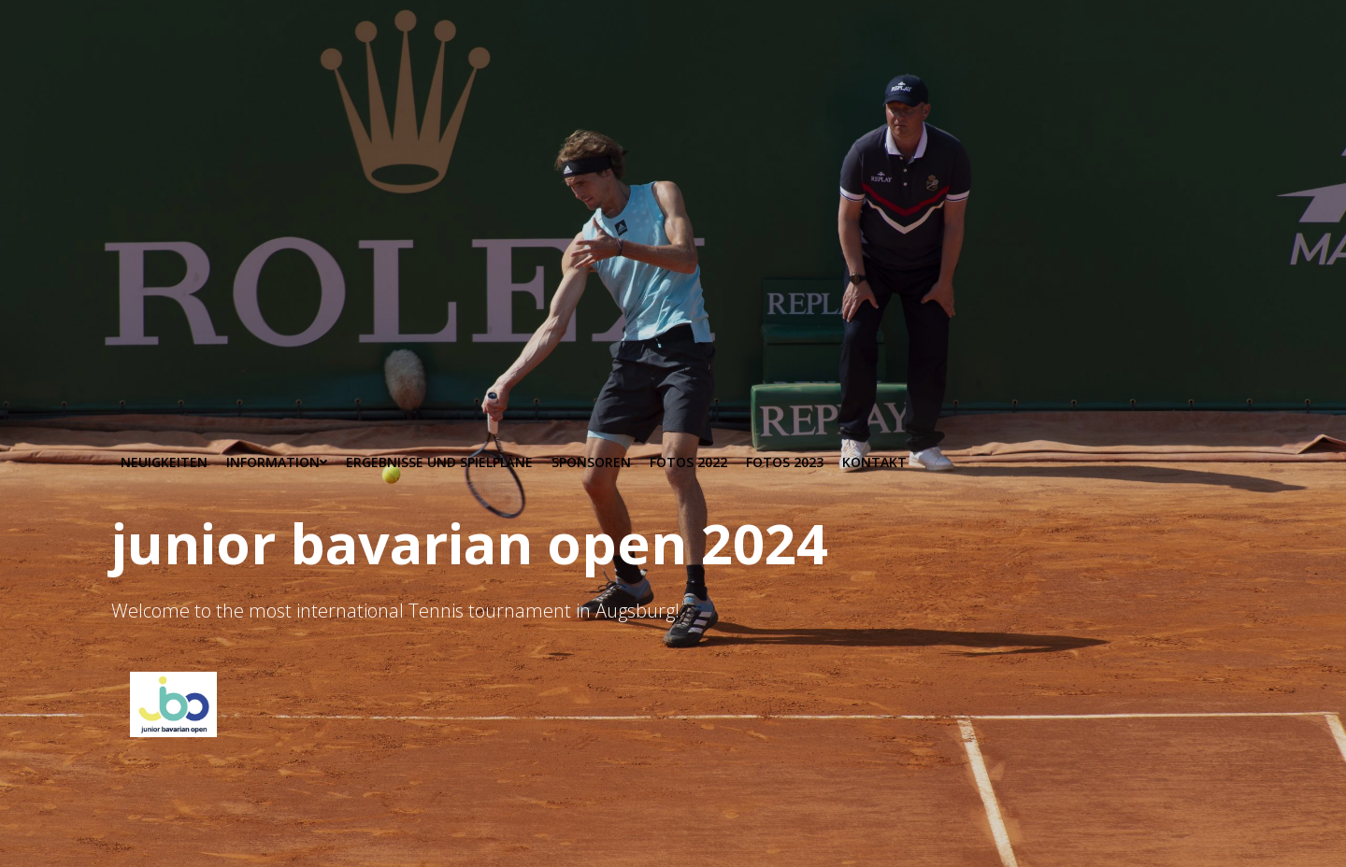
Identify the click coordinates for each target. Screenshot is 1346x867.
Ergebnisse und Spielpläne (439, 462)
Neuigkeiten (164, 462)
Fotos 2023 (784, 462)
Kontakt (874, 462)
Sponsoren (591, 462)
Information (276, 462)
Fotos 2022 (688, 462)
